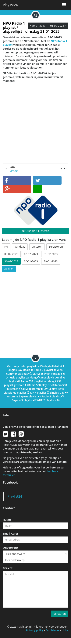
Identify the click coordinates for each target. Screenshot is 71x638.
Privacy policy (35, 630)
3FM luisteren (31, 389)
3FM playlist (48, 377)
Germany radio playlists (22, 366)
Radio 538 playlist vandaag (38, 381)
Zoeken (8, 269)
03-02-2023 (11, 254)
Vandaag (20, 246)
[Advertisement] (35, 120)
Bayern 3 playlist (22, 400)
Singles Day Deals (19, 370)
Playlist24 (10, 4)
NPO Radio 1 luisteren (35, 231)
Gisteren (37, 246)
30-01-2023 (38, 25)
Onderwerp (10, 547)
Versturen (60, 613)
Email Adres (10, 533)
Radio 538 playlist (39, 385)
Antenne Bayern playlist (22, 396)
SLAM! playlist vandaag (47, 373)
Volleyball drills (51, 366)
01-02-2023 (58, 25)
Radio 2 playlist (43, 370)
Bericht (7, 568)
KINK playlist (38, 392)
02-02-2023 (31, 254)
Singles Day (57, 392)
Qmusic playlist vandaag (21, 377)
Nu (6, 246)
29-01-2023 (51, 261)
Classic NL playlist (14, 392)
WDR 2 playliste (46, 400)
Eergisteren (56, 246)
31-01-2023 (11, 261)
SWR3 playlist (52, 389)
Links (65, 630)
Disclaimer (52, 630)
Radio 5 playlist (51, 396)
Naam (7, 519)
